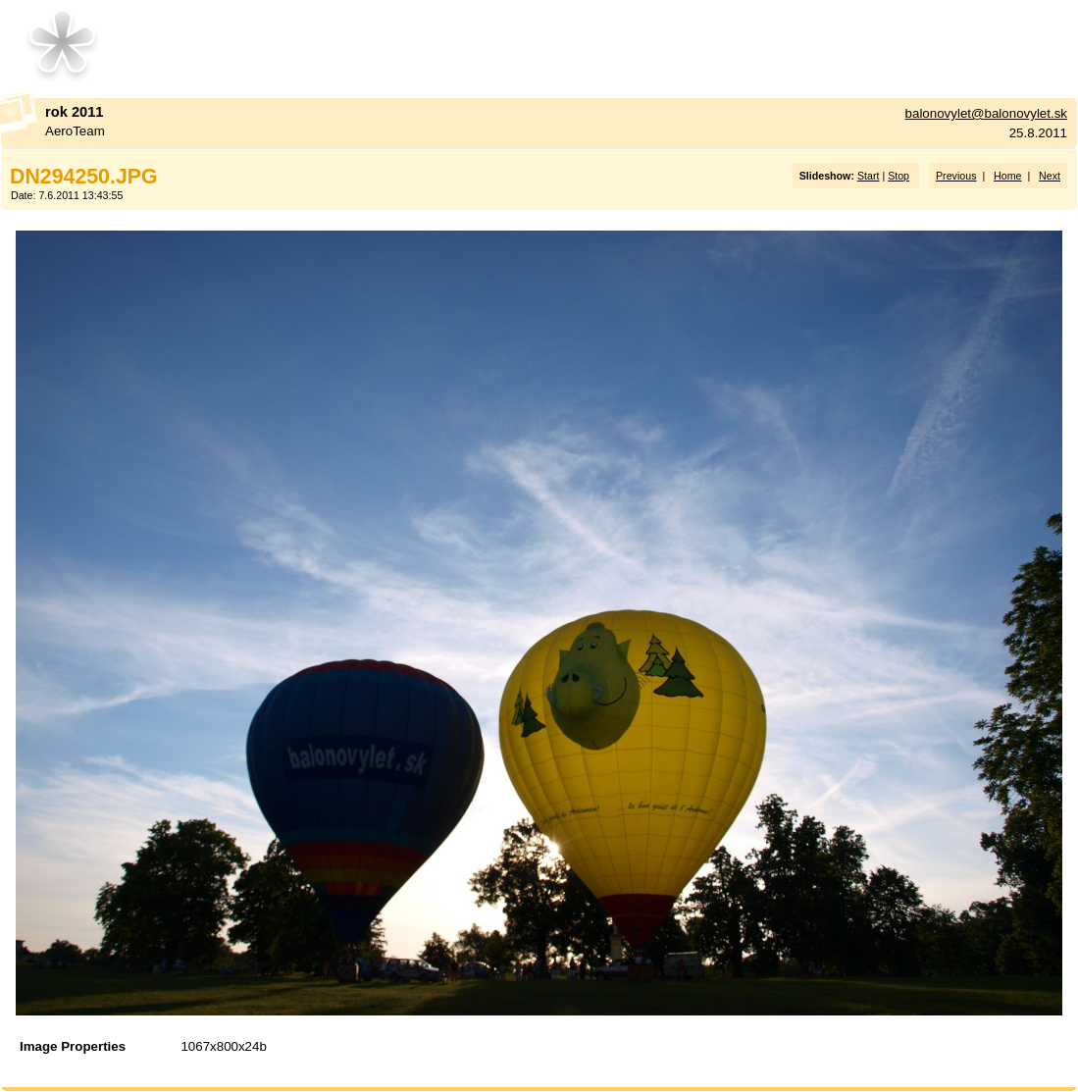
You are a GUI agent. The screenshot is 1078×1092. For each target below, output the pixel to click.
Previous (956, 176)
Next (1049, 176)
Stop (898, 176)
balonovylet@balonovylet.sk (986, 113)
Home (1007, 176)
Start (868, 176)
